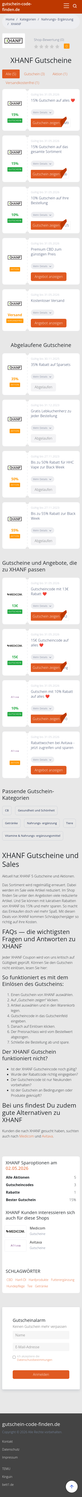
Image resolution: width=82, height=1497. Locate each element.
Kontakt (7, 1441)
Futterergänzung (62, 1280)
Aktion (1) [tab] (59, 74)
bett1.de (8, 1484)
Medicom (26, 1136)
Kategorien (28, 19)
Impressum (10, 1457)
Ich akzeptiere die (34, 1358)
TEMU (6, 1469)
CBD (10, 1280)
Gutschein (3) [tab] (34, 74)
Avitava (47, 1136)
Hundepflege (16, 1286)
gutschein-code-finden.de (16, 6)
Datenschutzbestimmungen (34, 1360)
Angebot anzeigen (49, 276)
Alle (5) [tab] (11, 74)
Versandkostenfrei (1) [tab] (22, 82)
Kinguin (7, 1477)
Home (10, 19)
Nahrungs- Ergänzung (57, 19)
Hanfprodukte (38, 1280)
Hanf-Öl (20, 1280)
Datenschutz (10, 1449)
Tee (29, 1286)
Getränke (41, 1286)
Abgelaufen (43, 387)
